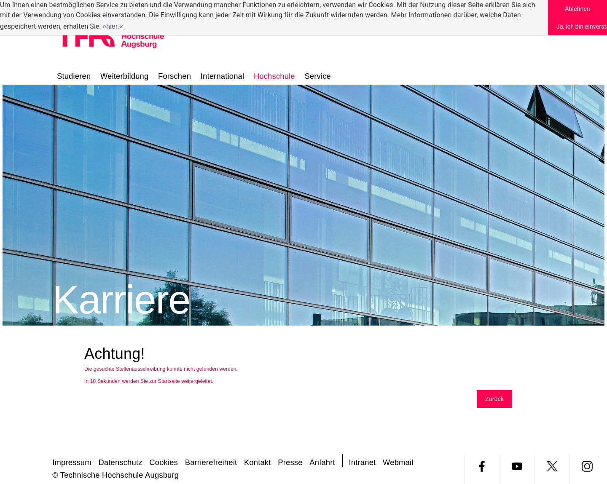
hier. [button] (112, 26)
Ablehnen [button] (577, 8)
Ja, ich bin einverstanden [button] (581, 26)
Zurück (494, 399)
